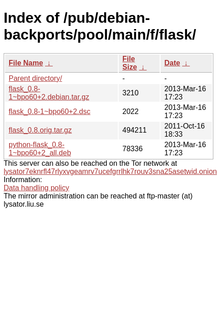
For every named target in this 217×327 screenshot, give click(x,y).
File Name (26, 63)
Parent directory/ (35, 78)
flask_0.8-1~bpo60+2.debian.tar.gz (49, 93)
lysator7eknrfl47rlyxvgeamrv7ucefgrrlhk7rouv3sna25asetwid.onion (110, 171)
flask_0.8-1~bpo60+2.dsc (50, 111)
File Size (129, 63)
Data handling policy (36, 188)
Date (172, 63)
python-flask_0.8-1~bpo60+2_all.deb (40, 149)
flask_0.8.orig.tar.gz (40, 130)
